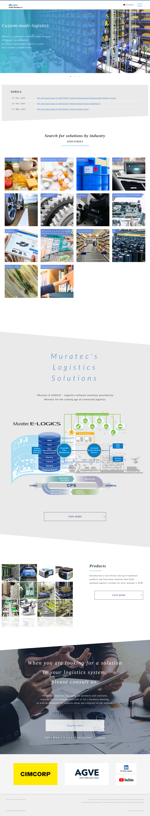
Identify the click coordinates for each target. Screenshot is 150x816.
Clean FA (90, 801)
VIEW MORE (82, 517)
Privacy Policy (19, 799)
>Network (99, 737)
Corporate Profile (98, 799)
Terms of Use (10, 799)
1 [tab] (70, 76)
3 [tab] (79, 76)
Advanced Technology (130, 801)
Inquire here (75, 725)
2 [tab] (75, 76)
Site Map (141, 801)
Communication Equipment (114, 801)
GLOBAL (128, 5)
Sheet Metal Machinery (137, 799)
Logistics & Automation (112, 799)
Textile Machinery (99, 801)
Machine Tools (124, 799)
